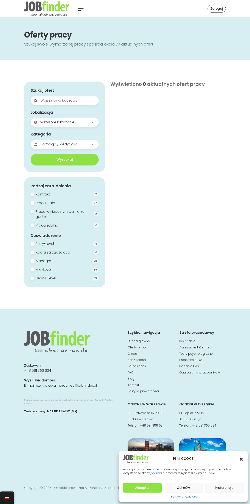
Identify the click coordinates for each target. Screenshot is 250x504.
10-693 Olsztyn (190, 419)
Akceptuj (142, 487)
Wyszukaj (64, 159)
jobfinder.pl (157, 473)
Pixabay (109, 400)
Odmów (183, 487)
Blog (131, 378)
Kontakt (133, 385)
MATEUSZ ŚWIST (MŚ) (62, 411)
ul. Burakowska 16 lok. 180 (146, 413)
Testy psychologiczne (196, 353)
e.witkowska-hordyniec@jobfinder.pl (66, 385)
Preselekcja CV (190, 360)
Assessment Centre (194, 347)
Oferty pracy (137, 347)
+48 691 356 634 (37, 370)
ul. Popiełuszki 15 (191, 413)
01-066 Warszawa (141, 419)
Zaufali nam (137, 366)
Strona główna (139, 341)
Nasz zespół (137, 360)
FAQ (131, 372)
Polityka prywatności (184, 496)
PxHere (28, 403)
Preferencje (224, 487)
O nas (132, 353)
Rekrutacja (187, 341)
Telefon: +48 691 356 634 (146, 425)
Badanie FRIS (189, 366)
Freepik (99, 400)
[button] (241, 459)
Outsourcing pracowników (199, 372)
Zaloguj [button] (216, 8)
